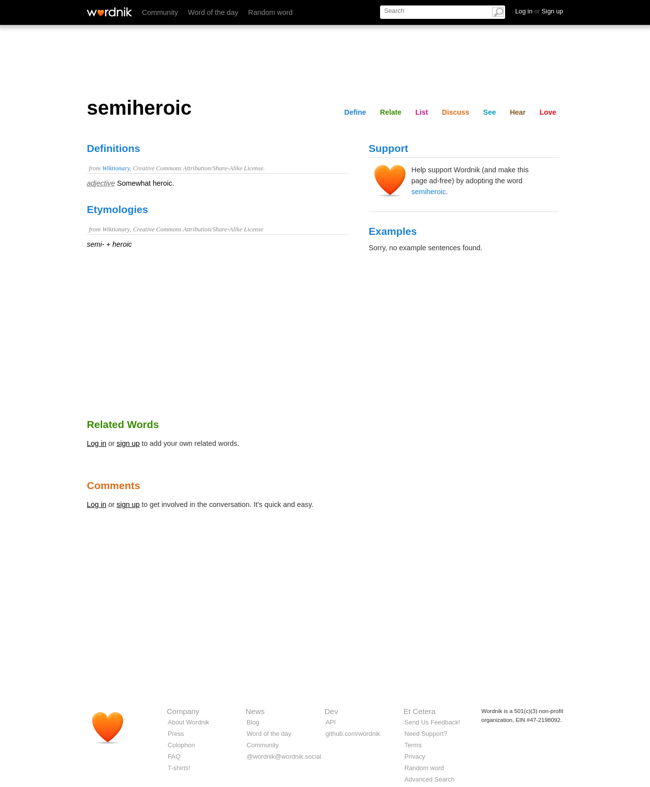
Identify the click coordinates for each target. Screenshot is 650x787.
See (489, 112)
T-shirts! (179, 768)
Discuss (455, 112)
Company (183, 711)
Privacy (414, 756)
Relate (390, 112)
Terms (413, 745)
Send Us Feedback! (432, 722)
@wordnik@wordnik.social (284, 756)
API (330, 722)
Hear (517, 112)
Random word (270, 12)
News (255, 711)
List (421, 112)
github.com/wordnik (352, 733)
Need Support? (425, 733)
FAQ (174, 756)
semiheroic (428, 192)
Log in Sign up (539, 11)
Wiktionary (116, 168)
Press (176, 733)
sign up (128, 443)
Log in (96, 443)
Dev (331, 711)
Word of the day (213, 12)
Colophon (181, 745)
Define (355, 112)
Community (160, 12)
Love (547, 112)
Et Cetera (419, 711)
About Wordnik (188, 722)
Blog (253, 722)
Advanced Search (429, 779)
